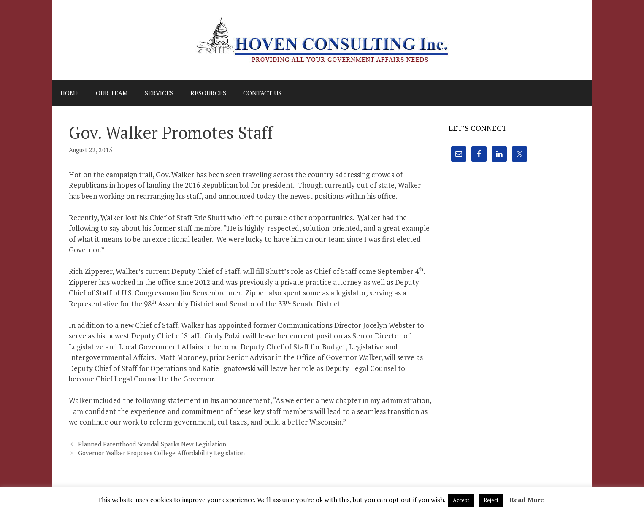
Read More (526, 499)
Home (69, 93)
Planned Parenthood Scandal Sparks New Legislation (152, 444)
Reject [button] (491, 500)
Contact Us (262, 93)
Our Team (112, 93)
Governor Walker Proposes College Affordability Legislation (161, 453)
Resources (208, 93)
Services (159, 93)
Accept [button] (461, 500)
